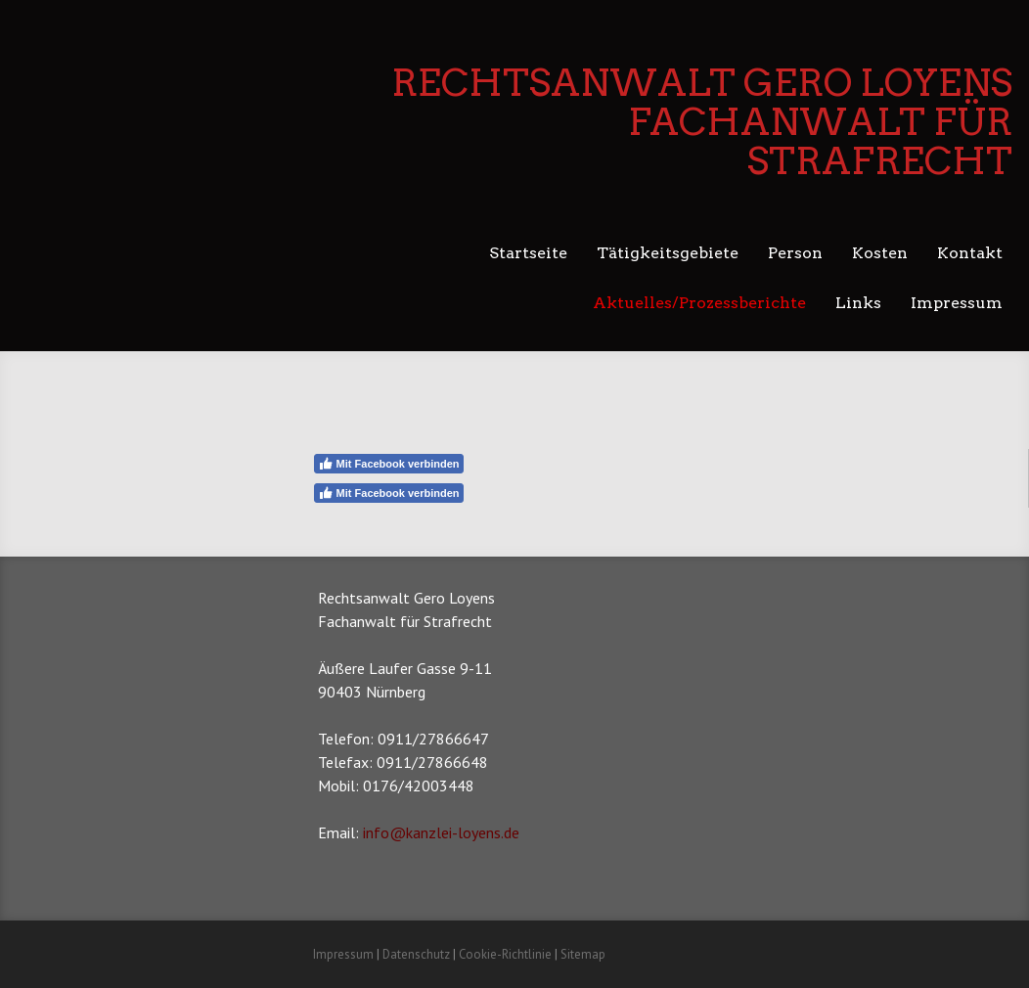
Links (858, 302)
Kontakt (970, 253)
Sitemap (582, 954)
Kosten (880, 253)
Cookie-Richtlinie (505, 954)
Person (795, 253)
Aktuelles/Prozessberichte (699, 302)
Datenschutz (416, 954)
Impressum (957, 302)
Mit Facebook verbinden (389, 464)
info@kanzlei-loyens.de (441, 832)
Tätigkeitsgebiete (667, 253)
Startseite (528, 253)
